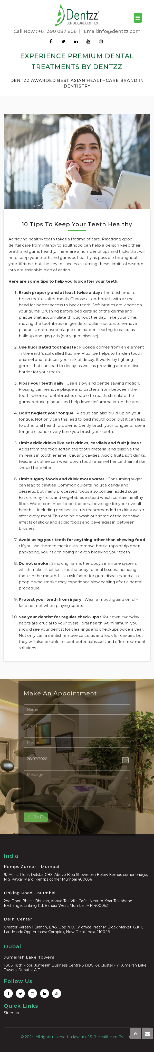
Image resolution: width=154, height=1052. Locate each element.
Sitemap (11, 1013)
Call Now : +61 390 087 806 (45, 31)
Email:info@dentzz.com (112, 31)
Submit (35, 818)
